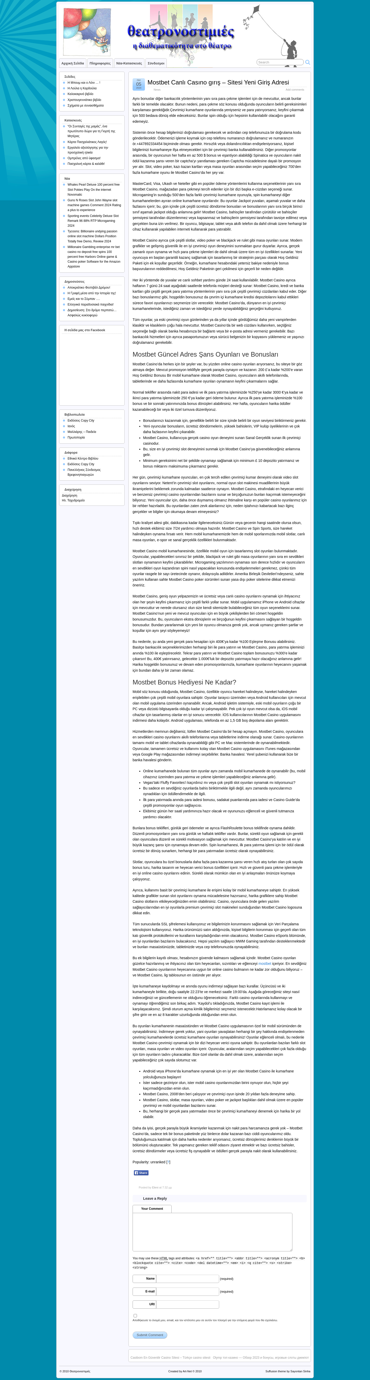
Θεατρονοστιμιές (80, 1371)
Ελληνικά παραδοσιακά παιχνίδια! (91, 304)
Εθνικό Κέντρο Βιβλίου (83, 458)
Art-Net (187, 1371)
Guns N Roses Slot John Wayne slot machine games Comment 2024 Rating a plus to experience (94, 205)
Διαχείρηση (69, 495)
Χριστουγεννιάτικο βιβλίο (84, 100)
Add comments (295, 89)
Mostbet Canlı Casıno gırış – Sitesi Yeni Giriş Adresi (218, 82)
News (157, 89)
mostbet (264, 964)
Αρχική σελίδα (72, 63)
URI (152, 1304)
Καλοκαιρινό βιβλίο (80, 94)
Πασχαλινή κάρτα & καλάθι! (86, 164)
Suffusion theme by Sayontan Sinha (287, 1371)
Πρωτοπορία (76, 437)
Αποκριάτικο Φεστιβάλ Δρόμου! (89, 287)
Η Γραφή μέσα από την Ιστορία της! (92, 293)
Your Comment (152, 1209)
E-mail (150, 1291)
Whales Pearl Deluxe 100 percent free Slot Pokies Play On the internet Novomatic (94, 189)
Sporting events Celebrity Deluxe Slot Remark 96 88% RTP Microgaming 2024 (93, 220)
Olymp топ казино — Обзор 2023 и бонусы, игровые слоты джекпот (261, 1357)
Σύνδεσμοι (156, 63)
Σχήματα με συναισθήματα (86, 105)
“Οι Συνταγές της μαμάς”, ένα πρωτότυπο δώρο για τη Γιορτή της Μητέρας (91, 131)
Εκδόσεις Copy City (81, 420)
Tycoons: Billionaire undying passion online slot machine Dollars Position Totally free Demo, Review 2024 (92, 236)
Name (150, 1278)
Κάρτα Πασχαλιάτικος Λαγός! (87, 142)
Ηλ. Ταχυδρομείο (73, 500)
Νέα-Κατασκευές (129, 63)
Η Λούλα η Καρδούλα (82, 88)
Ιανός (71, 426)
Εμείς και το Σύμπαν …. (84, 299)
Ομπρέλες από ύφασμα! (84, 158)
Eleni (155, 1187)
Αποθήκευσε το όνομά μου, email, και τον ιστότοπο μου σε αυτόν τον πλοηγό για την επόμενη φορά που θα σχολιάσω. (205, 1320)
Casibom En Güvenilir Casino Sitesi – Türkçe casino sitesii (170, 1357)
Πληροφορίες (100, 63)
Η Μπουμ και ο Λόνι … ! (84, 82)
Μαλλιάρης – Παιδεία (82, 432)
